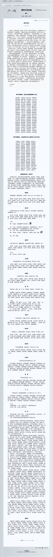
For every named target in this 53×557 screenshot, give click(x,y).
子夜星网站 (5, 1)
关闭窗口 (39, 547)
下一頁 (46, 20)
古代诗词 (10, 1)
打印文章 (46, 547)
